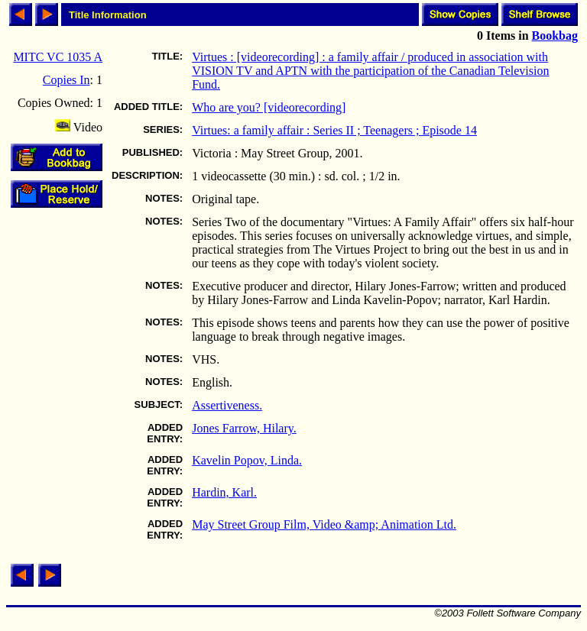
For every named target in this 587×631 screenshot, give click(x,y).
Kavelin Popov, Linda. (247, 460)
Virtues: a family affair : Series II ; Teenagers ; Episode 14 (334, 130)
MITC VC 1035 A (57, 56)
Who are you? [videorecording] (268, 107)
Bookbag (555, 35)
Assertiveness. (227, 405)
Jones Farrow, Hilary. (244, 428)
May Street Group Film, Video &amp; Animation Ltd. (324, 524)
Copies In (66, 79)
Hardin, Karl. (224, 492)
